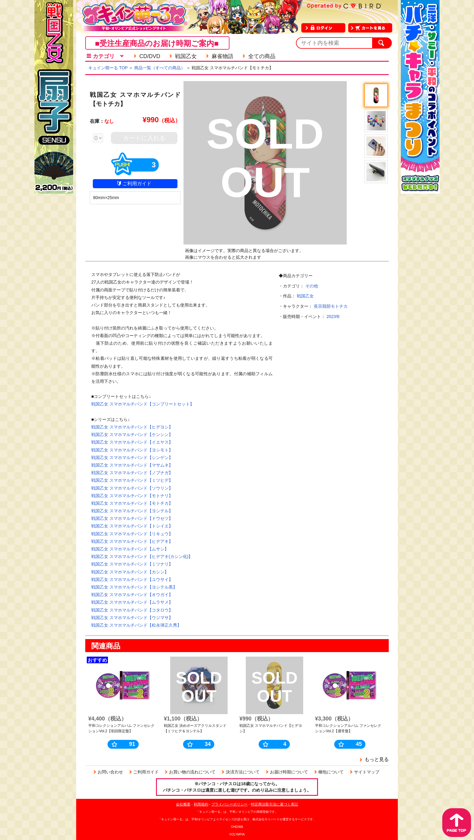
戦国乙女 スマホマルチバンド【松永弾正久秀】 (136, 625)
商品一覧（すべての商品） (159, 67)
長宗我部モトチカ (331, 306)
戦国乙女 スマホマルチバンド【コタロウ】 (132, 610)
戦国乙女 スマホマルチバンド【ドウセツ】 (132, 518)
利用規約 (201, 804)
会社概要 (183, 804)
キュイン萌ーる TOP (108, 67)
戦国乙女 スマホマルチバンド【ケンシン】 (132, 434)
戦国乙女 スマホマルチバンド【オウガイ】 (132, 594)
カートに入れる (144, 138)
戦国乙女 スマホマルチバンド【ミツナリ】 (132, 564)
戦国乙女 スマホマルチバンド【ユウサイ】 (132, 579)
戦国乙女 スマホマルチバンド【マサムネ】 (132, 465)
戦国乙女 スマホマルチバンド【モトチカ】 (132, 503)
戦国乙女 (305, 296)
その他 (311, 286)
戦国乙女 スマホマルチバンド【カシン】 (130, 571)
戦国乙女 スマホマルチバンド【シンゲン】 (132, 457)
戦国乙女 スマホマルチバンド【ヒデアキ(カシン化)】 (142, 556)
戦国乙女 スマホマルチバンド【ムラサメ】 (132, 602)
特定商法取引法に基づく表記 (274, 804)
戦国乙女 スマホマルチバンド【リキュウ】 (132, 533)
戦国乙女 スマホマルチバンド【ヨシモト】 (132, 450)
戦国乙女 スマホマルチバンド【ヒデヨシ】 (132, 427)
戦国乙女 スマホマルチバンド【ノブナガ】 (132, 472)
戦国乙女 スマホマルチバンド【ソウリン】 (132, 488)
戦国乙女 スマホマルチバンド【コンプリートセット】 (142, 404)
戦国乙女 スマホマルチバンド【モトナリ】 (132, 495)
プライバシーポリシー (229, 804)
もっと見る (377, 759)
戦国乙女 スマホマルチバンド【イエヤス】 (132, 442)
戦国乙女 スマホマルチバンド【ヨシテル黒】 (134, 587)
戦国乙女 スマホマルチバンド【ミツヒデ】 (132, 480)
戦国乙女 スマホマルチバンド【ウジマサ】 (132, 617)
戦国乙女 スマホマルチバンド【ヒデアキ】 (132, 541)
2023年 (333, 316)
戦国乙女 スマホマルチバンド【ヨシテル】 (132, 510)
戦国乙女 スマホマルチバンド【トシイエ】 (132, 525)
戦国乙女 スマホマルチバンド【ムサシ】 (130, 548)
